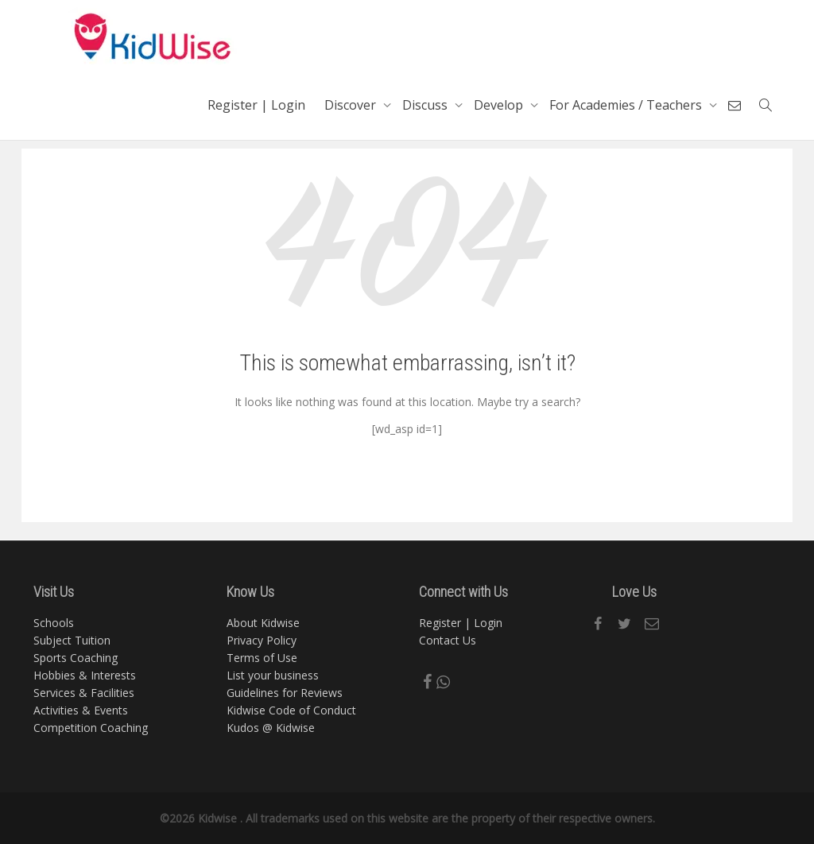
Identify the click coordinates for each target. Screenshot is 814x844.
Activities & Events (80, 710)
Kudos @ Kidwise (271, 727)
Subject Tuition (71, 640)
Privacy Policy (262, 640)
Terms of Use (262, 657)
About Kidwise (263, 622)
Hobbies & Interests (84, 675)
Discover (351, 105)
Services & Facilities (83, 692)
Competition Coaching (90, 727)
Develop (500, 105)
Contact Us (447, 640)
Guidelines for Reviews (285, 692)
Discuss (426, 105)
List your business (273, 675)
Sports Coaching (75, 657)
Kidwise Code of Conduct (291, 710)
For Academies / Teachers (627, 105)
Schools (53, 622)
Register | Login (256, 105)
